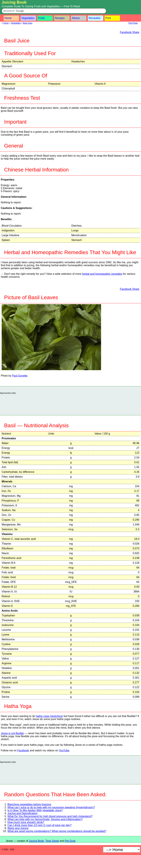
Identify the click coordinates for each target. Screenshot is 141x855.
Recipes (60, 18)
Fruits (41, 18)
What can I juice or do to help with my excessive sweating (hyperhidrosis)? (51, 807)
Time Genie (52, 840)
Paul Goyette (20, 375)
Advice (76, 18)
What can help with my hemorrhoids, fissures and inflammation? (45, 819)
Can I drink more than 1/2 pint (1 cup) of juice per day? (39, 825)
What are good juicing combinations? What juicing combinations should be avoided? (56, 831)
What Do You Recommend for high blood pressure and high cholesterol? (49, 816)
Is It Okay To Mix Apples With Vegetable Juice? (35, 810)
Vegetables (27, 18)
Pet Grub (70, 840)
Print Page (133, 23)
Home (8, 18)
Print (108, 18)
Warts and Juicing (17, 828)
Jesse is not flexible (12, 733)
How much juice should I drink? (25, 822)
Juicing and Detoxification (22, 813)
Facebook (23, 750)
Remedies (95, 18)
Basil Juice (27, 23)
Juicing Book (14, 2)
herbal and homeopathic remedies (102, 273)
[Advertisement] (70, 403)
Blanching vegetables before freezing (29, 804)
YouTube (64, 750)
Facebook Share (129, 32)
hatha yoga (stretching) (49, 716)
